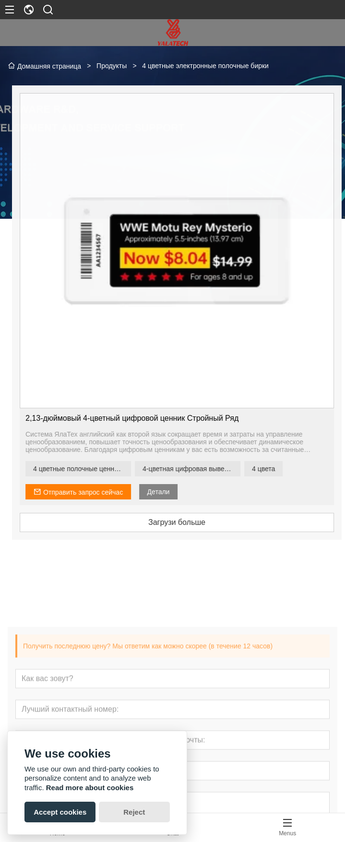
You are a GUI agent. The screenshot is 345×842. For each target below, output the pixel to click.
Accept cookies (60, 812)
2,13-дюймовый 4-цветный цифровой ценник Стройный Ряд (144, 418)
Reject (134, 812)
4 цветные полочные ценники (92, 469)
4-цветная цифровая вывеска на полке (204, 469)
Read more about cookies (90, 787)
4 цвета (276, 469)
